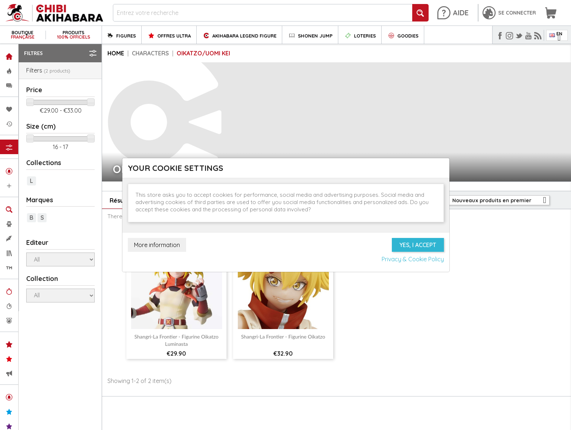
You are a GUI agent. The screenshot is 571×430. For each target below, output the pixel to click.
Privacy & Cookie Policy (413, 259)
